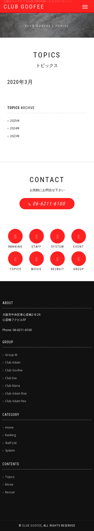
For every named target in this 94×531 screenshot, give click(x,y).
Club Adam (12, 362)
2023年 (15, 136)
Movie (9, 484)
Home (9, 427)
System (10, 450)
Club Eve (11, 378)
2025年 (15, 121)
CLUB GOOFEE (24, 7)
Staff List (11, 443)
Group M (11, 355)
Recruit (10, 492)
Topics (9, 477)
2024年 (15, 128)
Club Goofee (14, 370)
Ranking (10, 435)
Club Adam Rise (16, 393)
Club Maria (12, 386)
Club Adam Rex (15, 401)
